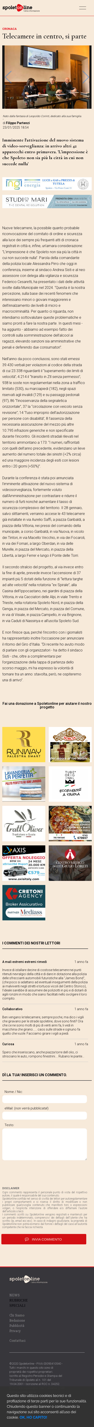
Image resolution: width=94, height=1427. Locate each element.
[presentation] (36, 1173)
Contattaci (17, 1340)
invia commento (44, 1239)
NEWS (14, 1295)
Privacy (15, 1330)
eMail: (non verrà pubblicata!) (26, 1108)
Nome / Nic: (14, 1092)
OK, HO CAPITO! (33, 1417)
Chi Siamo (17, 1315)
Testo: (9, 1125)
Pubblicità (16, 1325)
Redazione (17, 1320)
